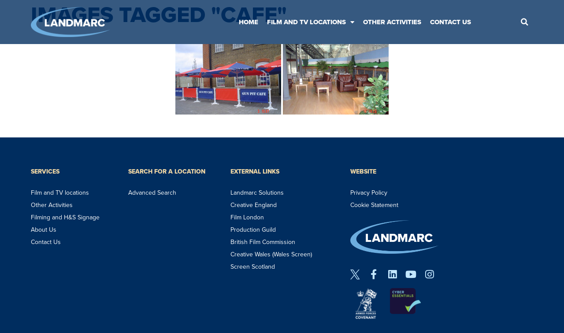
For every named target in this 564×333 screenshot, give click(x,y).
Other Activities (392, 22)
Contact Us (450, 22)
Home (248, 22)
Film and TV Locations (310, 22)
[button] (524, 22)
